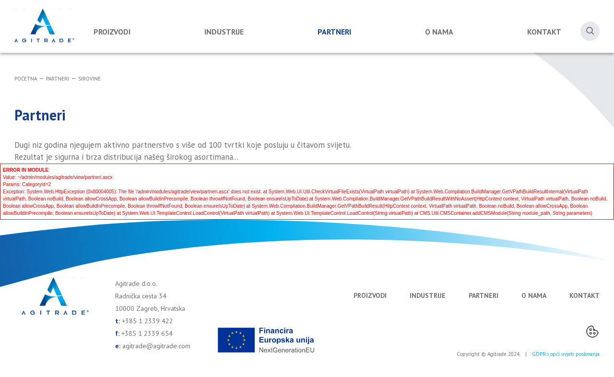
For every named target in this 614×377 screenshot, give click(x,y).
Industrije (224, 31)
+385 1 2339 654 (147, 333)
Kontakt (544, 31)
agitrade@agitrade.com (156, 346)
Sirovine (89, 78)
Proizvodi (112, 31)
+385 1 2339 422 (147, 321)
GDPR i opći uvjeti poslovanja (566, 354)
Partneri (334, 31)
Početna (25, 78)
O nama (439, 31)
